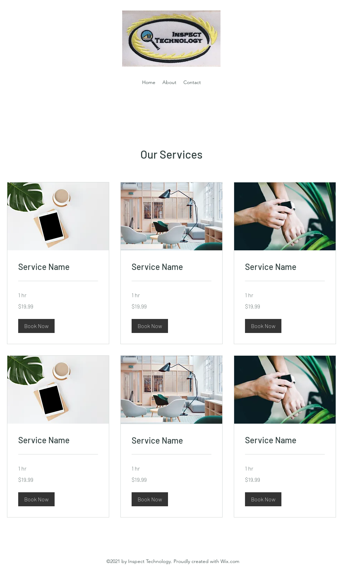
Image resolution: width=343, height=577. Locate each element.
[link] (58, 266)
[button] (36, 326)
